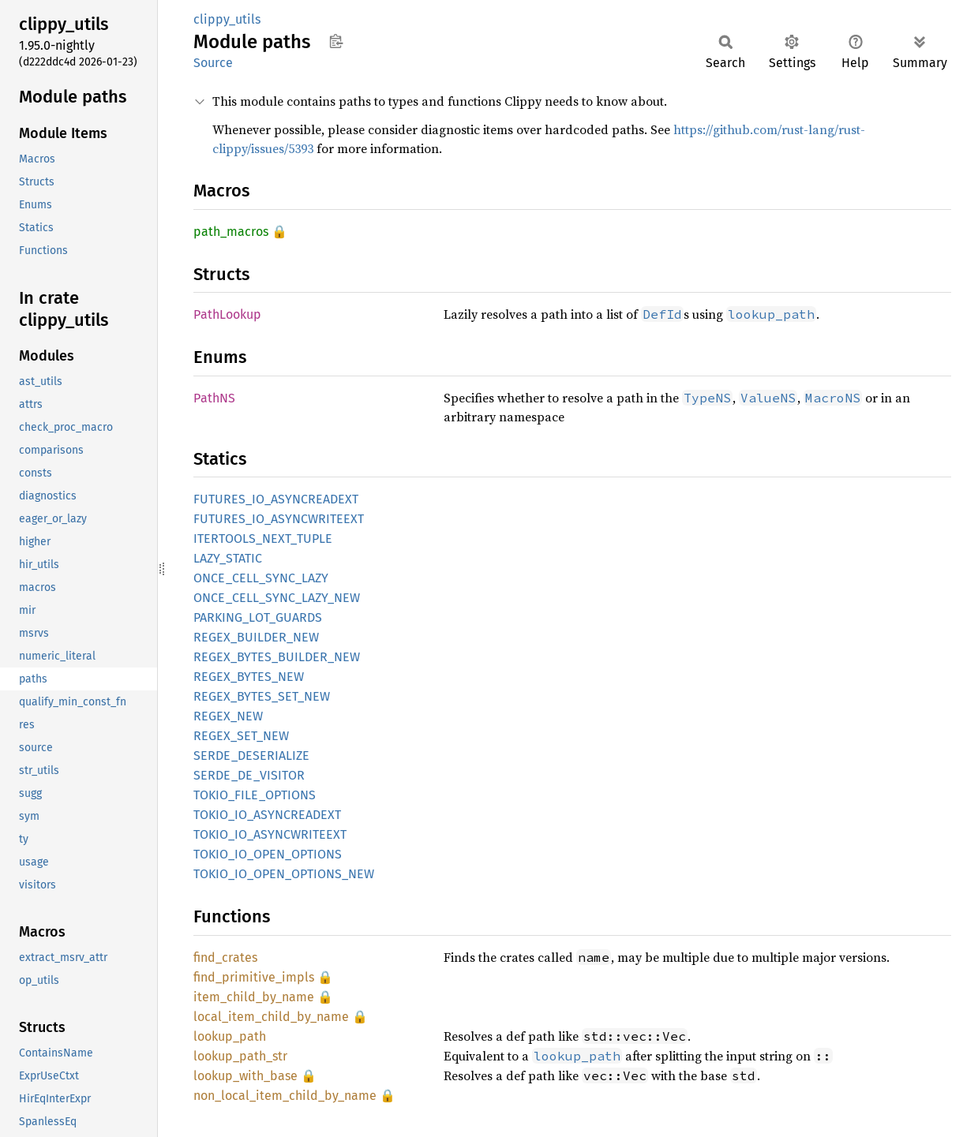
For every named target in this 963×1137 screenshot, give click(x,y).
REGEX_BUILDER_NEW (256, 637)
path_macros (230, 231)
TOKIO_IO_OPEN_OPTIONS (267, 854)
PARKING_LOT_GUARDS (257, 617)
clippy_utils (226, 19)
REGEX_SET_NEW (241, 735)
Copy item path (336, 41)
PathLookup (227, 314)
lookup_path (229, 1036)
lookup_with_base (245, 1075)
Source (213, 62)
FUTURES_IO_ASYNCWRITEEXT (278, 518)
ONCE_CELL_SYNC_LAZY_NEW (276, 597)
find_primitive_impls (253, 977)
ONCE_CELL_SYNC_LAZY (260, 577)
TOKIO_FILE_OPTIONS (254, 794)
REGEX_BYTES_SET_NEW (261, 696)
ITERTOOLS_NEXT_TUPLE (262, 538)
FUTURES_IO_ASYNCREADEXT (275, 499)
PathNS (214, 398)
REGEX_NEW (228, 716)
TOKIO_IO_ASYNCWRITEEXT (270, 834)
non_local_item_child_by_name (285, 1095)
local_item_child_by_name (271, 1016)
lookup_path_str (240, 1056)
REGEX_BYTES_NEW (248, 676)
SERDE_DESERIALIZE (251, 755)
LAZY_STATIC (227, 558)
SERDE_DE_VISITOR (249, 775)
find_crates (225, 957)
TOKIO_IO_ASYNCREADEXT (267, 814)
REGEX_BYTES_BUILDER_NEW (276, 656)
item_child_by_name (253, 996)
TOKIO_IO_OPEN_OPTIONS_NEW (283, 873)
